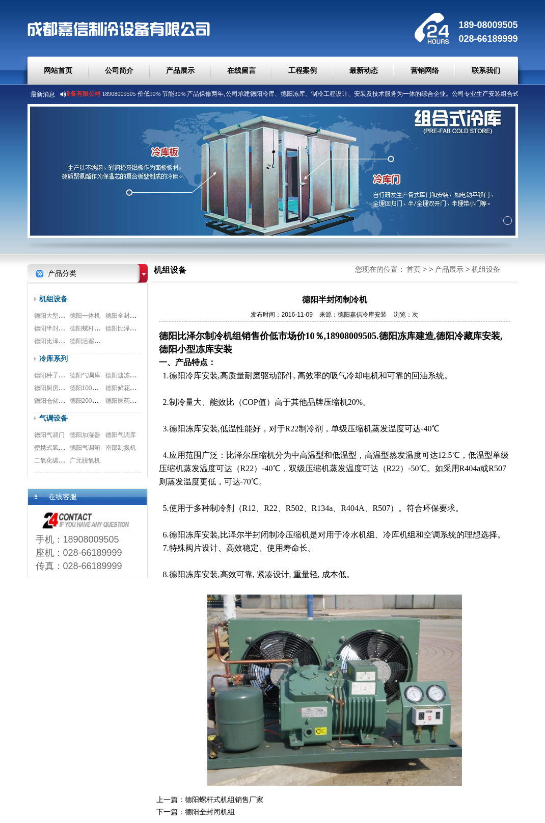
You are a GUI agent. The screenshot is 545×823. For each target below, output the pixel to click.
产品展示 (180, 70)
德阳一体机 (85, 315)
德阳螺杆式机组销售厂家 (103, 328)
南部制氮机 (120, 447)
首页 (413, 269)
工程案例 (302, 70)
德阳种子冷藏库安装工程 (67, 375)
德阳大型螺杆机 (55, 315)
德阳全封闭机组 (126, 315)
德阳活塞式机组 (91, 341)
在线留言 (241, 70)
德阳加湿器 (85, 435)
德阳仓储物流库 (55, 400)
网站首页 (58, 70)
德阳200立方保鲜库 (96, 400)
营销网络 (425, 70)
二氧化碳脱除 (52, 460)
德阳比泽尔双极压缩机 (64, 341)
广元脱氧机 (85, 460)
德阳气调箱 (85, 447)
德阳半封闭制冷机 (58, 328)
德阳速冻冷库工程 (129, 375)
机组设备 (53, 299)
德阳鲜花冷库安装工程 (136, 388)
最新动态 (363, 70)
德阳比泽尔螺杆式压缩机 (139, 328)
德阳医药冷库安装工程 (136, 400)
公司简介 (119, 70)
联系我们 (486, 70)
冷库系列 (53, 358)
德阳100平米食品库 (96, 388)
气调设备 (53, 418)
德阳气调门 (49, 435)
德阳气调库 (85, 375)
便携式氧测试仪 (55, 447)
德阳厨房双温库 (55, 388)
